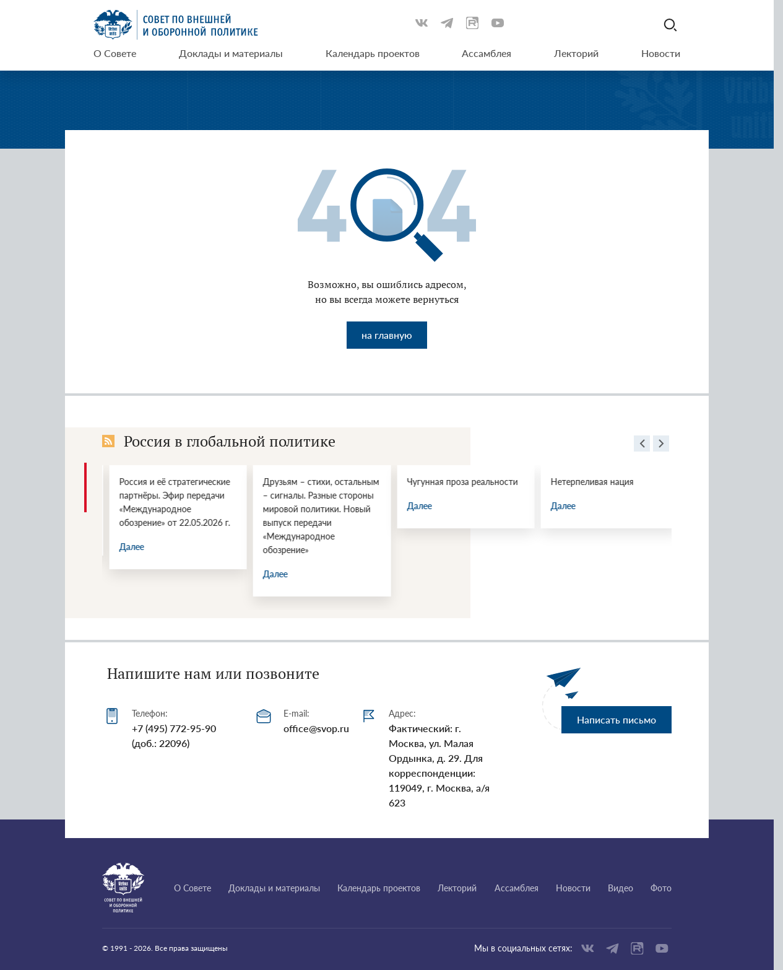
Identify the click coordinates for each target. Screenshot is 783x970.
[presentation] (642, 445)
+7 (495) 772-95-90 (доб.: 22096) (174, 735)
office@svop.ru (316, 728)
